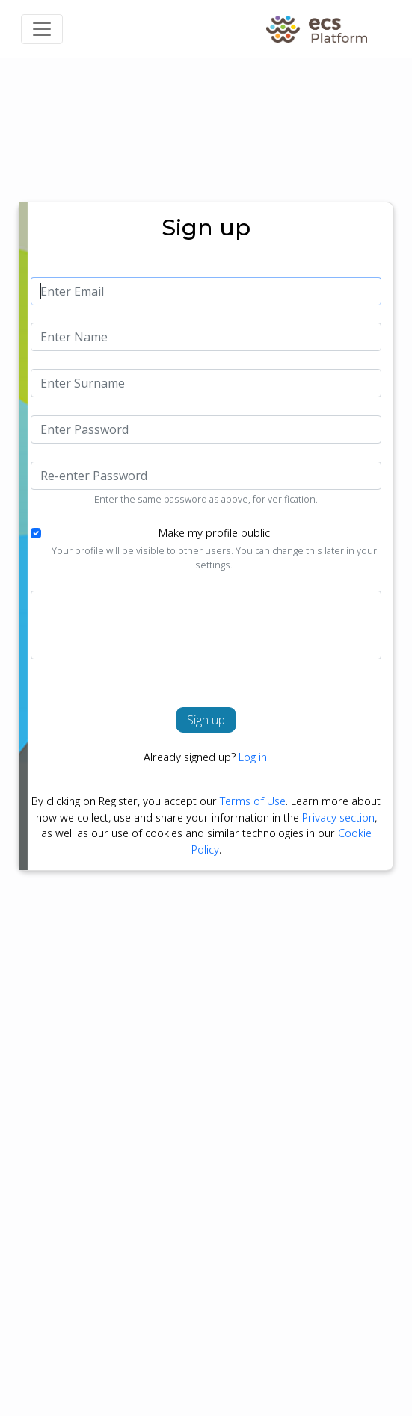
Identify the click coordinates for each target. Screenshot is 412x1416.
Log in (253, 757)
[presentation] (154, 625)
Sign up (206, 720)
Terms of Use (253, 801)
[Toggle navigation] (42, 29)
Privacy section (338, 817)
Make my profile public (214, 533)
